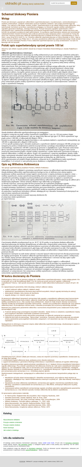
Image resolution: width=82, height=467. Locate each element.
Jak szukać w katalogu (11, 430)
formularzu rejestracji (35, 448)
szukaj (74, 3)
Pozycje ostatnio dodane (11, 425)
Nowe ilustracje (8, 427)
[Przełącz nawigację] (2, 8)
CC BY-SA (22, 461)
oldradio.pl (13, 3)
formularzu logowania (72, 443)
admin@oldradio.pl (31, 450)
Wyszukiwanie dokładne (11, 420)
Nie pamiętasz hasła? (25, 444)
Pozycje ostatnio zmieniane (12, 422)
